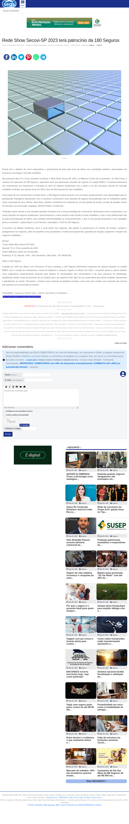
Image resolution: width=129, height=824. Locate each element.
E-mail (14, 380)
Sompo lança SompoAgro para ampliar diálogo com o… (111, 608)
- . (80, 797)
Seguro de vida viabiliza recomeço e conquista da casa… (80, 575)
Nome (11, 375)
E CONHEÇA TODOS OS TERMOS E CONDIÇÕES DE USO (52, 360)
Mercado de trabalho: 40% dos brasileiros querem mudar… (80, 773)
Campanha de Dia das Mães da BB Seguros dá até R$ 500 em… (110, 773)
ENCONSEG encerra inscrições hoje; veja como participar (77, 674)
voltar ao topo (121, 343)
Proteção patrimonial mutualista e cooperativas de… (111, 542)
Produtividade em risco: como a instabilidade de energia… (110, 707)
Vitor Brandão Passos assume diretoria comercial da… (78, 542)
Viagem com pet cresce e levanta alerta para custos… (79, 641)
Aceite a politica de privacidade (17, 415)
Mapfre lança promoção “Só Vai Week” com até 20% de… (110, 575)
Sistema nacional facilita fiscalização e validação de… (111, 674)
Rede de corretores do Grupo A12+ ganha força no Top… (111, 509)
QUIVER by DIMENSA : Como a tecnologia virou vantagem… (79, 476)
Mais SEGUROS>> (96, 781)
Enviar (8, 434)
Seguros (92, 45)
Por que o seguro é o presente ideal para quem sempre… (80, 608)
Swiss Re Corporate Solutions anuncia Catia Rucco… (79, 509)
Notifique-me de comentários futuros (19, 411)
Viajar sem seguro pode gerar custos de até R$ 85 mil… (80, 707)
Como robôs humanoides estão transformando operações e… (111, 641)
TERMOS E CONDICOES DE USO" (107, 335)
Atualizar (25, 425)
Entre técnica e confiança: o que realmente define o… (80, 740)
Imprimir (99, 45)
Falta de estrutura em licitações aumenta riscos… (109, 740)
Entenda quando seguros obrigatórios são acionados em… (111, 476)
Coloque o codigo (13, 428)
